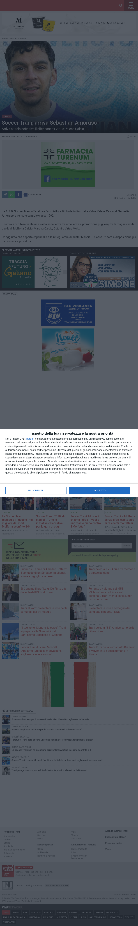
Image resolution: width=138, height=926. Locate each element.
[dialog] (69, 463)
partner (30, 438)
